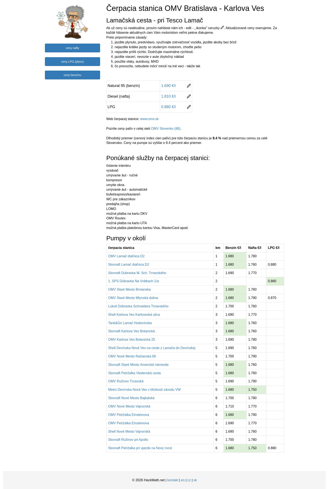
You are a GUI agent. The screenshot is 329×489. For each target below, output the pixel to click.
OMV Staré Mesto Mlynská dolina (133, 298)
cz (189, 480)
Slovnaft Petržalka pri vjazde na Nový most (140, 448)
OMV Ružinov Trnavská (126, 381)
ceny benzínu (72, 75)
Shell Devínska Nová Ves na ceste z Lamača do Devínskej (151, 348)
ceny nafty (72, 48)
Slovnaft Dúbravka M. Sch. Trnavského (137, 273)
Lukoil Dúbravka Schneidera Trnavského (138, 306)
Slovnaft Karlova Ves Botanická (131, 331)
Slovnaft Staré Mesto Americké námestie (138, 364)
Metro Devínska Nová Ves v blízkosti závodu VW (144, 389)
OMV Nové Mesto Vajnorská (129, 406)
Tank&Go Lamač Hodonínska (130, 323)
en (183, 480)
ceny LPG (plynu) (72, 61)
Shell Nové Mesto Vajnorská (129, 431)
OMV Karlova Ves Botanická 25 (131, 339)
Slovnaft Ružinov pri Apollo (128, 439)
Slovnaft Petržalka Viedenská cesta (134, 373)
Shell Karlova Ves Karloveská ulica (134, 314)
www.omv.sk (149, 119)
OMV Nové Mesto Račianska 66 (132, 356)
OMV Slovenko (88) (165, 128)
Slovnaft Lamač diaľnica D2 (128, 264)
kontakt (172, 480)
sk (195, 480)
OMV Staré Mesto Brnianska (129, 289)
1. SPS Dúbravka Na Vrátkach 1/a (133, 281)
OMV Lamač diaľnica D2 (126, 256)
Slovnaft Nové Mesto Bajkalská (131, 398)
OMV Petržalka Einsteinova (128, 415)
